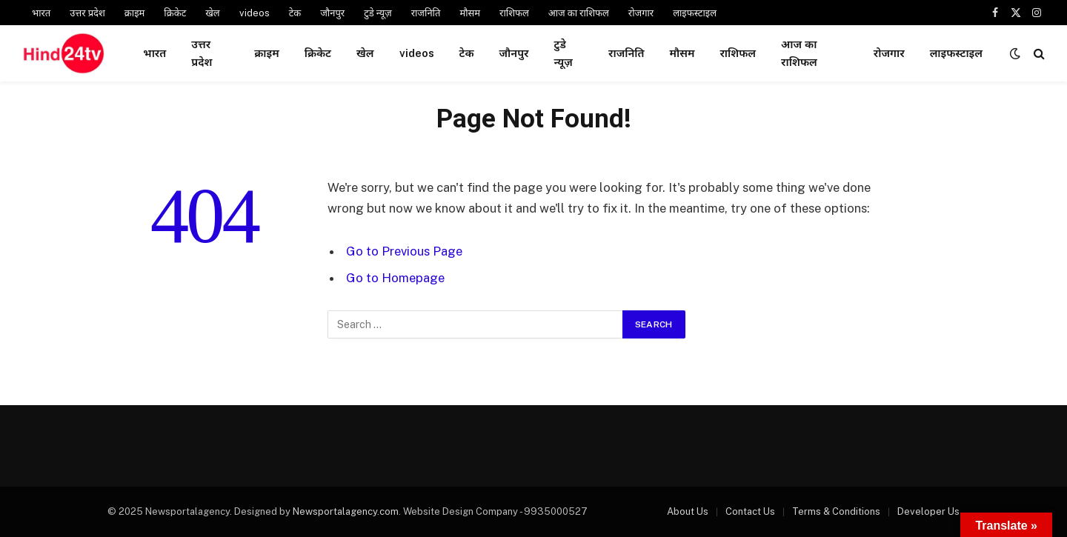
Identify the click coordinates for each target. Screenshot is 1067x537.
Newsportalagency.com (346, 511)
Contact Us (750, 511)
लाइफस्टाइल (695, 13)
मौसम (469, 13)
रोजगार (641, 13)
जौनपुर (332, 13)
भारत (41, 13)
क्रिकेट (175, 13)
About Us (687, 511)
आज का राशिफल (578, 13)
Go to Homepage (395, 277)
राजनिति (426, 13)
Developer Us (928, 511)
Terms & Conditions (836, 511)
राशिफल (514, 13)
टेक (295, 13)
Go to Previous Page (404, 251)
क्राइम (134, 13)
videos (254, 13)
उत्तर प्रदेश (87, 13)
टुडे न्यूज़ (378, 13)
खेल (212, 13)
